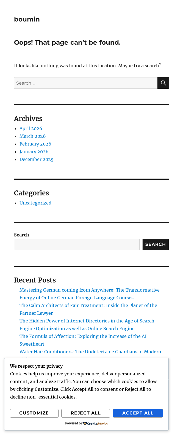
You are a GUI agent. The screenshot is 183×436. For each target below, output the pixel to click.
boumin (27, 19)
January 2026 (34, 151)
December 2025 (37, 159)
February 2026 (35, 144)
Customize (34, 413)
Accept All (138, 413)
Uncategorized (35, 203)
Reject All (86, 413)
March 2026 (33, 136)
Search (21, 235)
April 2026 (31, 128)
